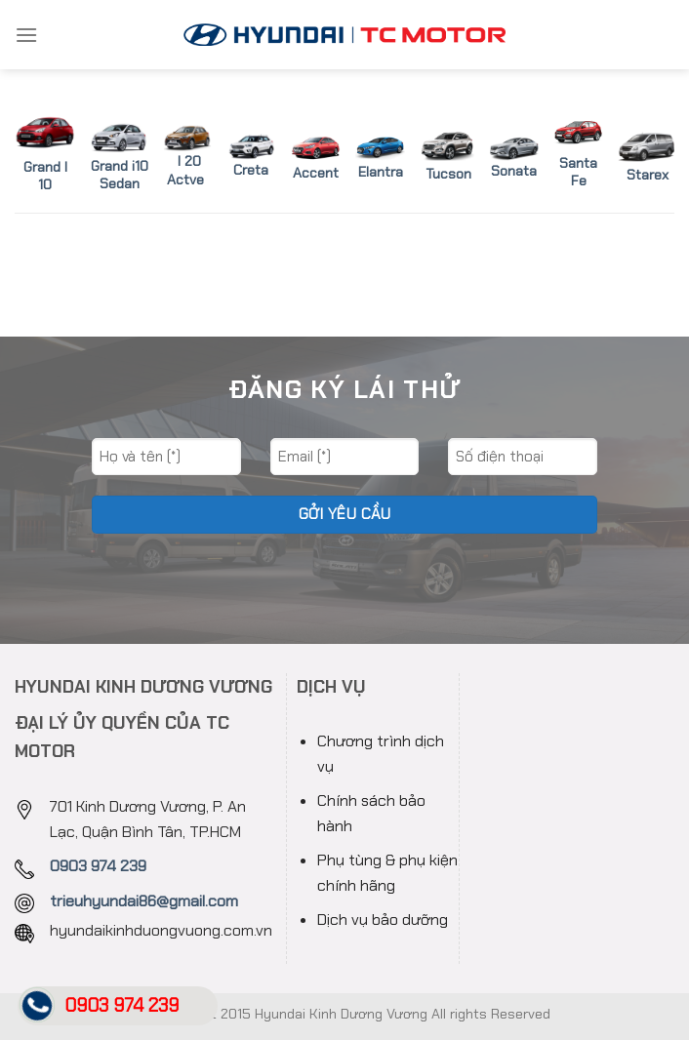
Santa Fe (578, 172)
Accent (316, 172)
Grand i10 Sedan (118, 159)
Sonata (514, 171)
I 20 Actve (185, 170)
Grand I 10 (45, 176)
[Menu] (26, 35)
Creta (250, 170)
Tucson (448, 173)
